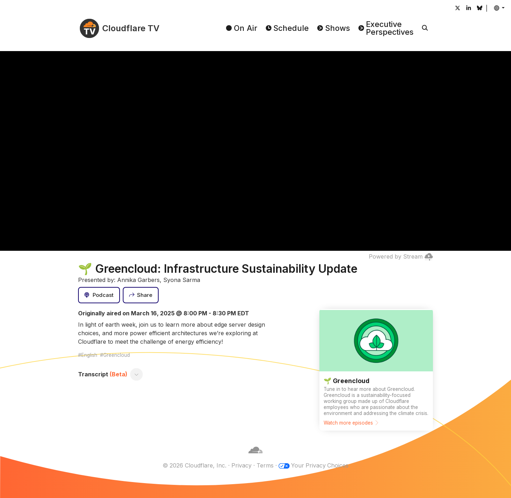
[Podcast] (99, 295)
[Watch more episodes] (376, 370)
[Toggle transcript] (136, 374)
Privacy (241, 465)
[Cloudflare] (255, 456)
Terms (264, 465)
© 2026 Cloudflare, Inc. (194, 465)
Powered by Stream (401, 256)
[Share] (141, 295)
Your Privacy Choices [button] (320, 465)
